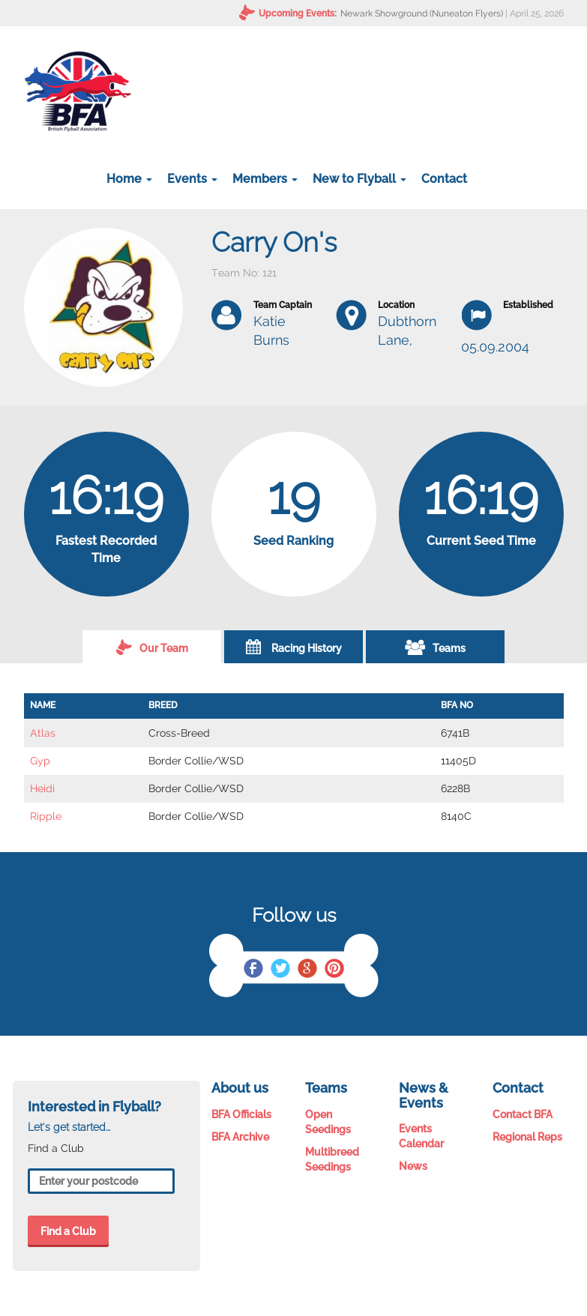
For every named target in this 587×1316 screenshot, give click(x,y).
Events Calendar (421, 1136)
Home (129, 179)
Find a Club (68, 1231)
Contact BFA (523, 1114)
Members (265, 179)
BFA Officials (241, 1114)
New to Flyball (359, 179)
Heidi (42, 788)
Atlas (42, 733)
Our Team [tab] (152, 647)
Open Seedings (328, 1121)
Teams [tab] (435, 647)
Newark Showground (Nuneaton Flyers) (421, 13)
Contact (444, 179)
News (413, 1166)
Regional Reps (527, 1137)
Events (192, 179)
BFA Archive (240, 1137)
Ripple (45, 816)
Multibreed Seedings (332, 1159)
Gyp (40, 761)
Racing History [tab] (294, 647)
